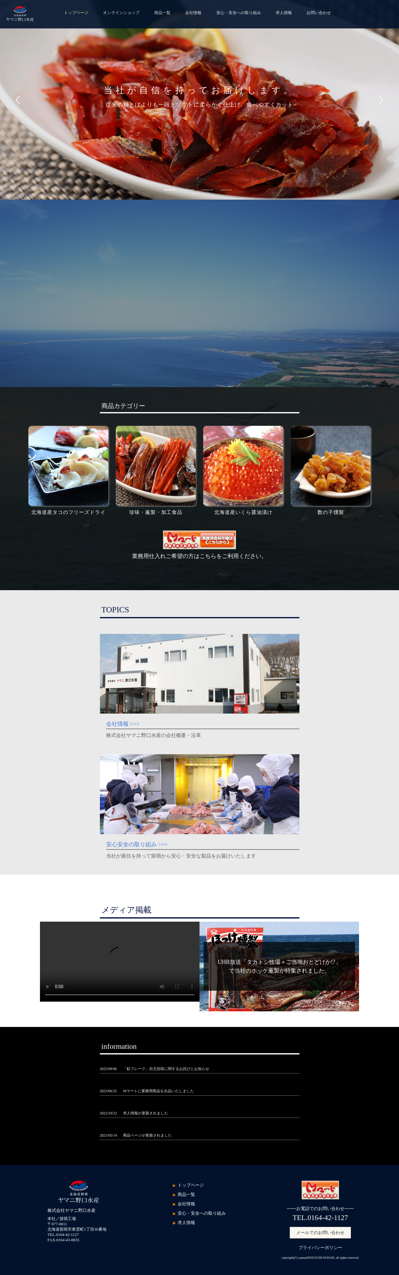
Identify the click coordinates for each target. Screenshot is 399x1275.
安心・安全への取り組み (238, 13)
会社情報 (193, 13)
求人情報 (284, 13)
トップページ (76, 13)
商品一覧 (162, 13)
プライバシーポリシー (320, 1247)
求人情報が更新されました (145, 1113)
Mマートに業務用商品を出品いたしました (158, 1091)
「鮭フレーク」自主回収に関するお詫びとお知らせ (166, 1069)
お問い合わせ (319, 13)
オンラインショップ (121, 13)
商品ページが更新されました (147, 1135)
